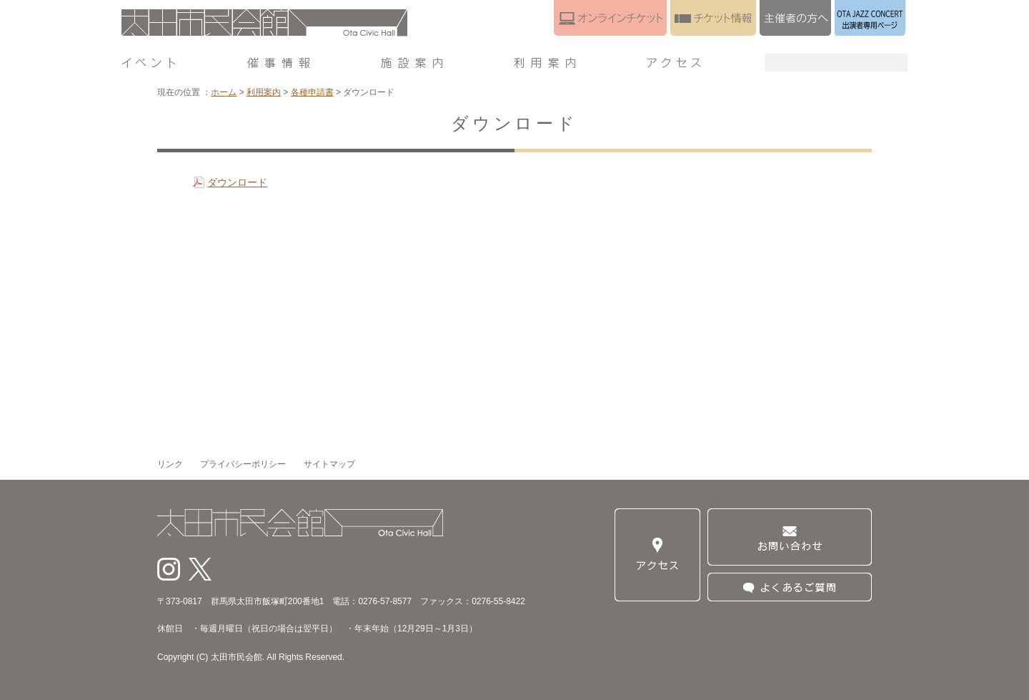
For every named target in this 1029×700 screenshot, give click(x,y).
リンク (170, 464)
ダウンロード (237, 182)
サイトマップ (329, 464)
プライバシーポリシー (243, 464)
